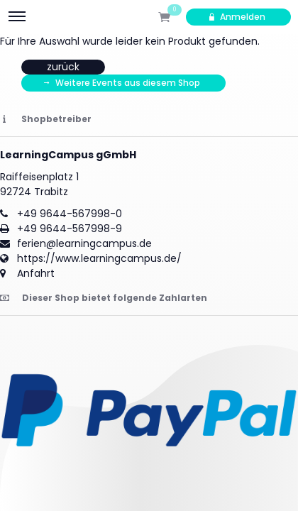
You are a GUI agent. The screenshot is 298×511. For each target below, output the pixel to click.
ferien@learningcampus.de (84, 243)
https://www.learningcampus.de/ (99, 258)
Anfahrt (36, 273)
